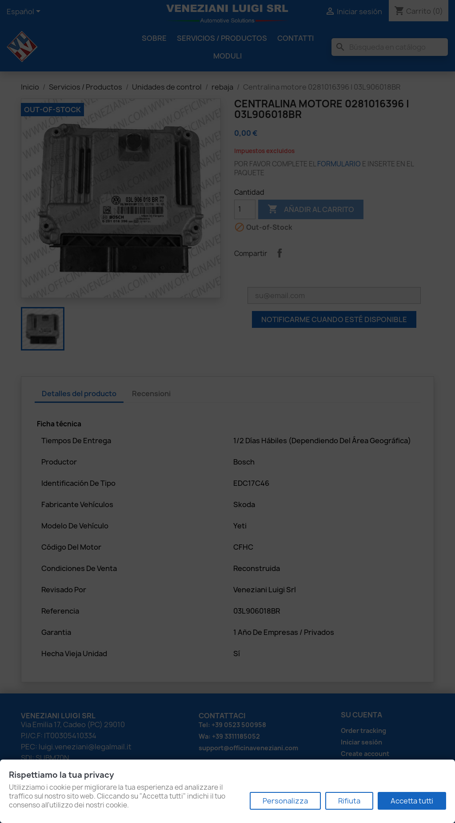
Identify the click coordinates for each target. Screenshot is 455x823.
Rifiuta (349, 801)
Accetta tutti (412, 801)
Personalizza (285, 801)
